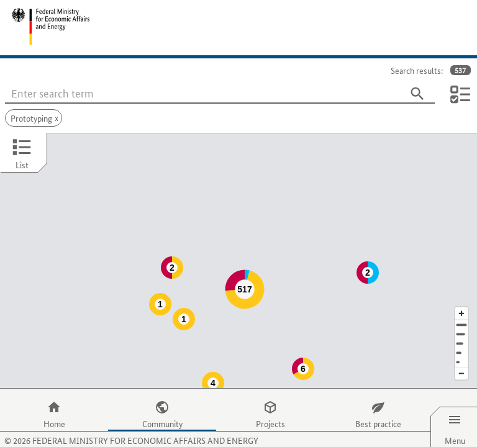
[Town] (461, 309)
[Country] (461, 328)
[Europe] (461, 337)
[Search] (417, 93)
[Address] (461, 300)
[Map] (238, 248)
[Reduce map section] (461, 349)
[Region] (461, 318)
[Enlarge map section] (461, 288)
